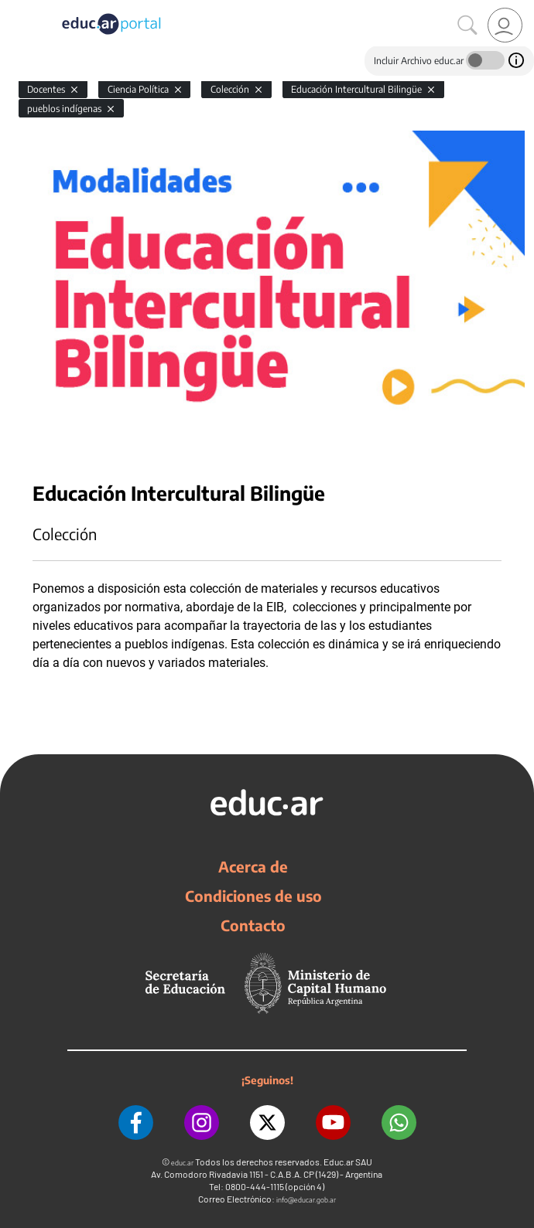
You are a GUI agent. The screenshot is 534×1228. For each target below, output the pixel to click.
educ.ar (182, 1162)
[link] (505, 25)
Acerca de (253, 866)
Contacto (253, 925)
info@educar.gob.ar (306, 1200)
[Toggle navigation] (14, 8)
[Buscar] (467, 25)
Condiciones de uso (253, 895)
